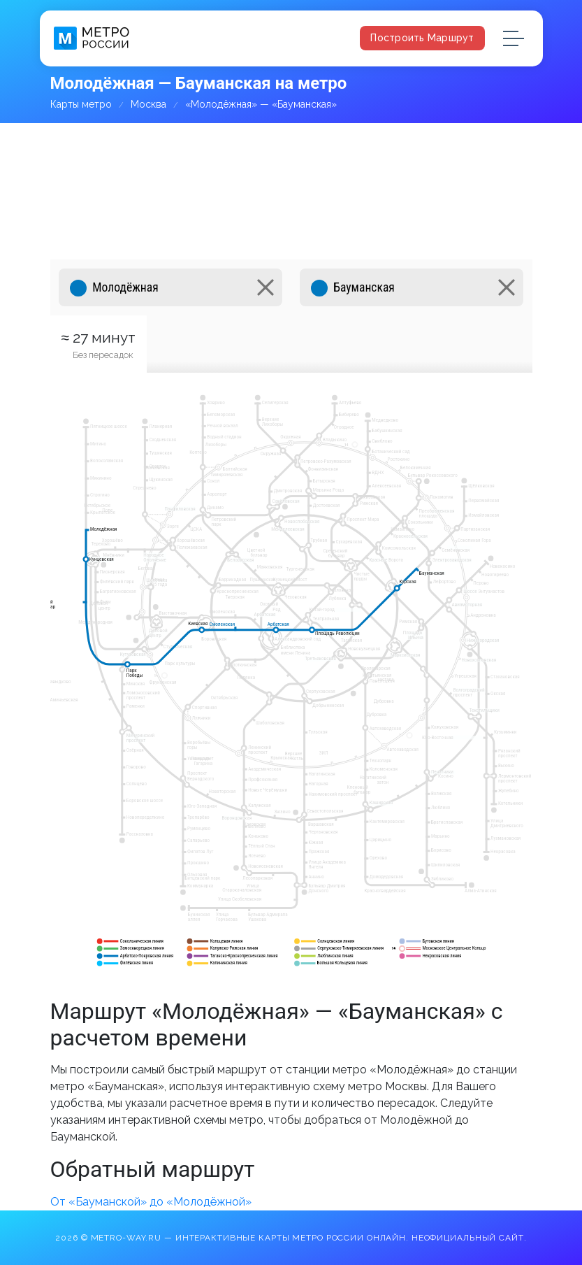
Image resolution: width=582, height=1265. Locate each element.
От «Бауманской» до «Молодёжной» (151, 1201)
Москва (148, 104)
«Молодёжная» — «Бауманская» (261, 104)
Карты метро (81, 104)
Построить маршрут (422, 37)
